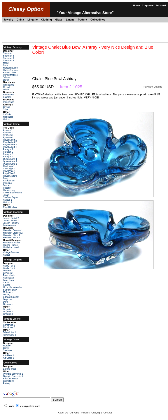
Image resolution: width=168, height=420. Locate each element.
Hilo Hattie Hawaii (11, 242)
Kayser (6, 285)
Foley (5, 178)
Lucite (6, 89)
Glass (59, 19)
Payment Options (153, 86)
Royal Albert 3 (10, 144)
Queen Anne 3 (10, 164)
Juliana (6, 77)
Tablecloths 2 (9, 335)
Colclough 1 (9, 166)
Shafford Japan (10, 197)
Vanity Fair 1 (9, 266)
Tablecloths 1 (9, 332)
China (20, 19)
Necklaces (8, 117)
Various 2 (7, 202)
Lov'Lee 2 (7, 273)
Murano (6, 345)
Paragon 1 (8, 149)
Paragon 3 (8, 154)
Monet (6, 63)
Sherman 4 (8, 60)
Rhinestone (8, 85)
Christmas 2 (9, 327)
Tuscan (6, 185)
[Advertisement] (84, 32)
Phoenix (7, 188)
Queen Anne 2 (10, 161)
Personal (161, 5)
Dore (5, 302)
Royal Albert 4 (10, 147)
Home (136, 5)
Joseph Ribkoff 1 (11, 218)
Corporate (148, 5)
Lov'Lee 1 (7, 270)
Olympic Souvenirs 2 (13, 376)
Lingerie (32, 19)
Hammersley (9, 190)
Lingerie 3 (8, 314)
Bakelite (7, 97)
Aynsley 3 (7, 135)
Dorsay (6, 294)
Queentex (7, 304)
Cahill (6, 282)
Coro (5, 65)
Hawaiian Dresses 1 (13, 230)
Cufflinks (7, 114)
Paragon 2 (8, 152)
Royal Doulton (10, 207)
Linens (70, 19)
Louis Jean (8, 280)
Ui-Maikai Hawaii (11, 247)
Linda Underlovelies (12, 287)
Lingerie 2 (8, 311)
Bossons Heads (10, 378)
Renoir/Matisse (10, 75)
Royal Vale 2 (9, 173)
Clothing (46, 19)
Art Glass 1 (8, 355)
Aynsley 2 (7, 132)
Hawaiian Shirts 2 (11, 237)
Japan (6, 195)
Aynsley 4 (7, 137)
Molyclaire (8, 292)
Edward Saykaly (11, 297)
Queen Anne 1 (10, 159)
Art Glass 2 (8, 358)
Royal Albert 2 (10, 142)
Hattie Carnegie (10, 70)
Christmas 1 (9, 325)
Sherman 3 (8, 58)
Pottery (82, 19)
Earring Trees (9, 369)
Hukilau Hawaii (10, 245)
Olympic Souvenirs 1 (13, 374)
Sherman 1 (8, 53)
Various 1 (7, 200)
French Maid (9, 275)
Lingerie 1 (8, 309)
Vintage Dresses (11, 252)
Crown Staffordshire (12, 192)
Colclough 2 (9, 168)
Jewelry (8, 19)
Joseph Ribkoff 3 (11, 223)
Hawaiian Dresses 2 (13, 233)
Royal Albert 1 (10, 140)
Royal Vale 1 (9, 171)
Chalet (6, 348)
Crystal (6, 87)
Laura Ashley (9, 225)
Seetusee (7, 350)
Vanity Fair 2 (9, 268)
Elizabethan (8, 180)
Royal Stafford (10, 176)
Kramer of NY (9, 72)
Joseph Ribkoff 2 (11, 220)
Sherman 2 (8, 56)
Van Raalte (8, 278)
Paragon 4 (8, 156)
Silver (6, 109)
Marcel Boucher (10, 68)
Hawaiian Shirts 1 (11, 235)
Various (6, 119)
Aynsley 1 (7, 130)
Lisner (6, 80)
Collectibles (97, 19)
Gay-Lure (7, 299)
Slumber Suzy (10, 290)
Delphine (7, 183)
